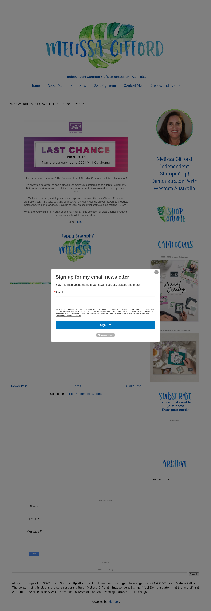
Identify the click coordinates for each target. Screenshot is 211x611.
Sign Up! (105, 324)
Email (59, 292)
